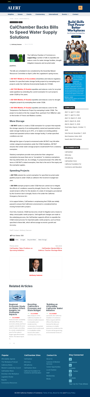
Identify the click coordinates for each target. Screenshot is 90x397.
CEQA (16, 239)
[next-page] (13, 343)
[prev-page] (10, 343)
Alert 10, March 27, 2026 (73, 118)
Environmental (24, 19)
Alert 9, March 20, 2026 (72, 121)
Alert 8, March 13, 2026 (72, 124)
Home (11, 19)
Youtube (72, 378)
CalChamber (69, 152)
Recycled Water (32, 239)
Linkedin (72, 368)
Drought (23, 239)
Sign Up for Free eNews (78, 384)
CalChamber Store (71, 161)
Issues (16, 19)
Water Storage (42, 239)
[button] (80, 8)
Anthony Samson (17, 44)
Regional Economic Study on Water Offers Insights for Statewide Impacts (17, 309)
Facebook (73, 362)
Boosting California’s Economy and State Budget (34, 307)
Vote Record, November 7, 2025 (75, 133)
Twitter (75, 371)
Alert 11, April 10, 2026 (72, 115)
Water (20, 22)
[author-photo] (10, 317)
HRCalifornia (69, 158)
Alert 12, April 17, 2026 (72, 112)
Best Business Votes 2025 (73, 136)
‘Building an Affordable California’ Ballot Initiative (54, 307)
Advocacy (68, 155)
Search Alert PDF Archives (73, 139)
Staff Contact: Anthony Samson (20, 230)
